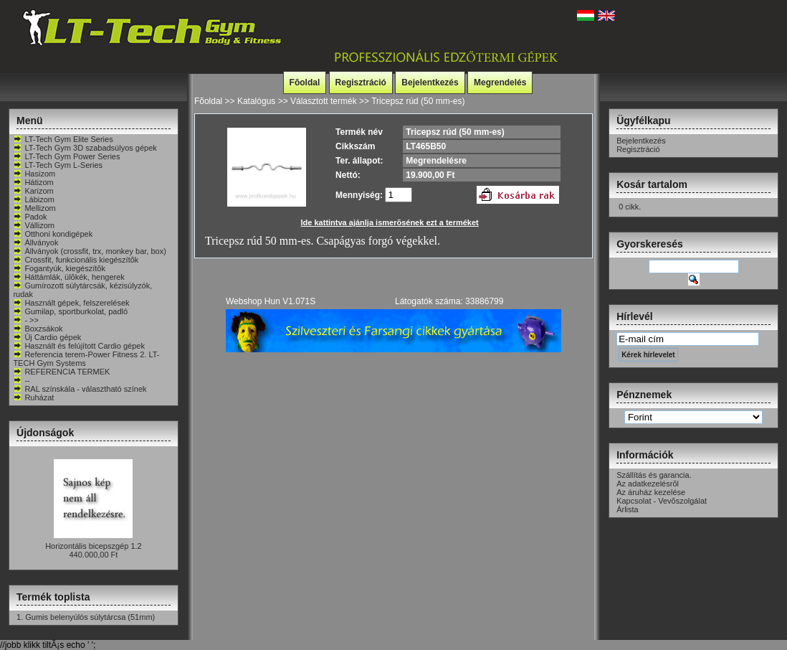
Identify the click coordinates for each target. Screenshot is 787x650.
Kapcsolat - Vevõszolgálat (661, 500)
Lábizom (33, 199)
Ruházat (33, 397)
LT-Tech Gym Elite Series (63, 139)
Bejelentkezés (429, 82)
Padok (30, 216)
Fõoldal (305, 82)
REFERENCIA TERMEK (61, 371)
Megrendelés (500, 82)
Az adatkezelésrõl (647, 483)
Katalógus (256, 101)
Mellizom (34, 208)
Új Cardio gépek (47, 337)
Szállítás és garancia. (654, 475)
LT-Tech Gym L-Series (57, 165)
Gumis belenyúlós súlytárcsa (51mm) (90, 617)
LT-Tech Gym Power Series (66, 156)
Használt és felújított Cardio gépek (79, 346)
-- (21, 380)
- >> (26, 320)
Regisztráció (360, 82)
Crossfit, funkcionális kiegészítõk (75, 259)
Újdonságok (45, 432)
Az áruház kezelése (650, 492)
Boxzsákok (37, 328)
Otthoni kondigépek (52, 234)
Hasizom (34, 173)
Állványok (35, 242)
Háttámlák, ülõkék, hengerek (68, 277)
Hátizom (33, 182)
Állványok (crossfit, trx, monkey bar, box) (89, 251)
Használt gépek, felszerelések (71, 302)
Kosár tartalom (651, 184)
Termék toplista (53, 597)
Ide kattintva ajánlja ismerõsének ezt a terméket (390, 222)
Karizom (33, 191)
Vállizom (33, 225)
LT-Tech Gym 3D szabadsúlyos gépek (84, 147)
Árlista (627, 509)
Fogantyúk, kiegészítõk (59, 268)
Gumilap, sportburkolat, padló (70, 311)
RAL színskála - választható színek (79, 389)
